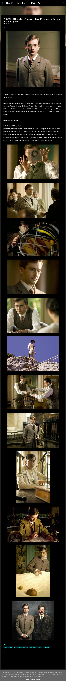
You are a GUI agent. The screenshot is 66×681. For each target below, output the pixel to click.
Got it (38, 679)
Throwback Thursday (36, 647)
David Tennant (8, 647)
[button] (4, 27)
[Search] (42, 3)
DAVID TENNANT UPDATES (22, 3)
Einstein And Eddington (21, 647)
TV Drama (46, 647)
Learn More (30, 679)
